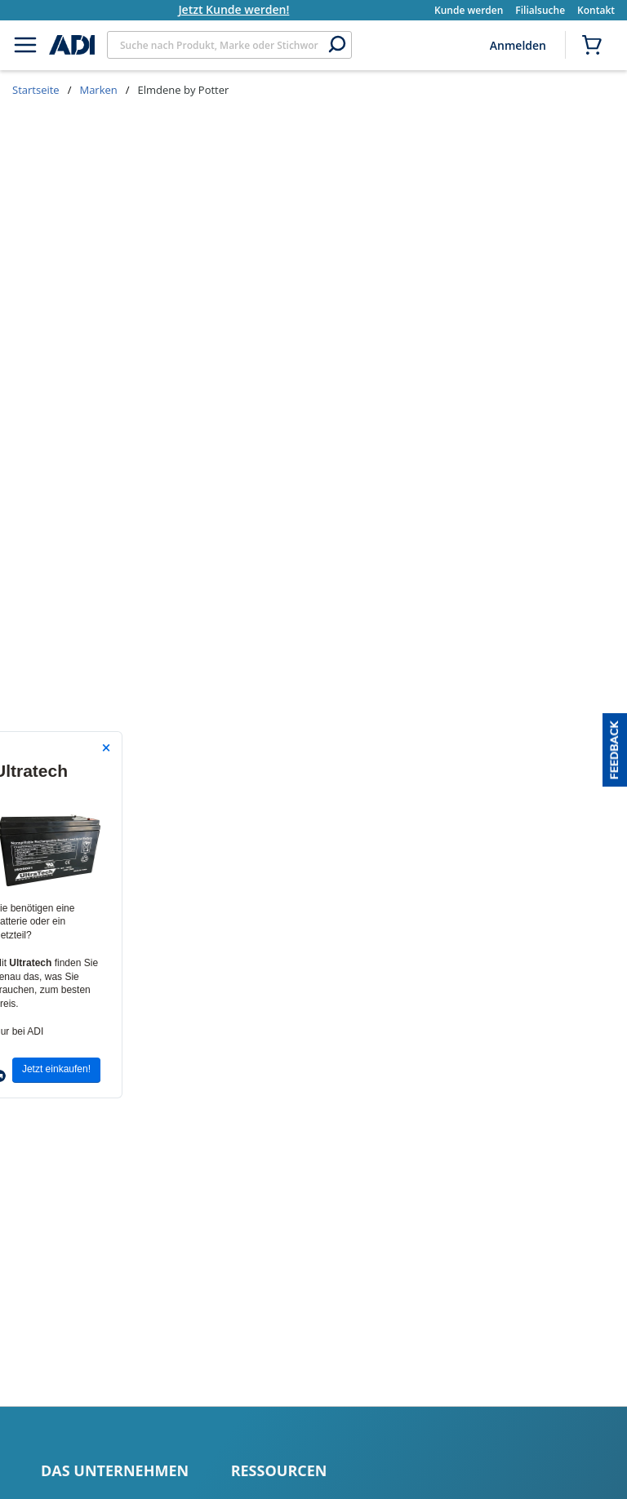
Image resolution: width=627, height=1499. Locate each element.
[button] (615, 750)
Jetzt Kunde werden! (245, 9)
